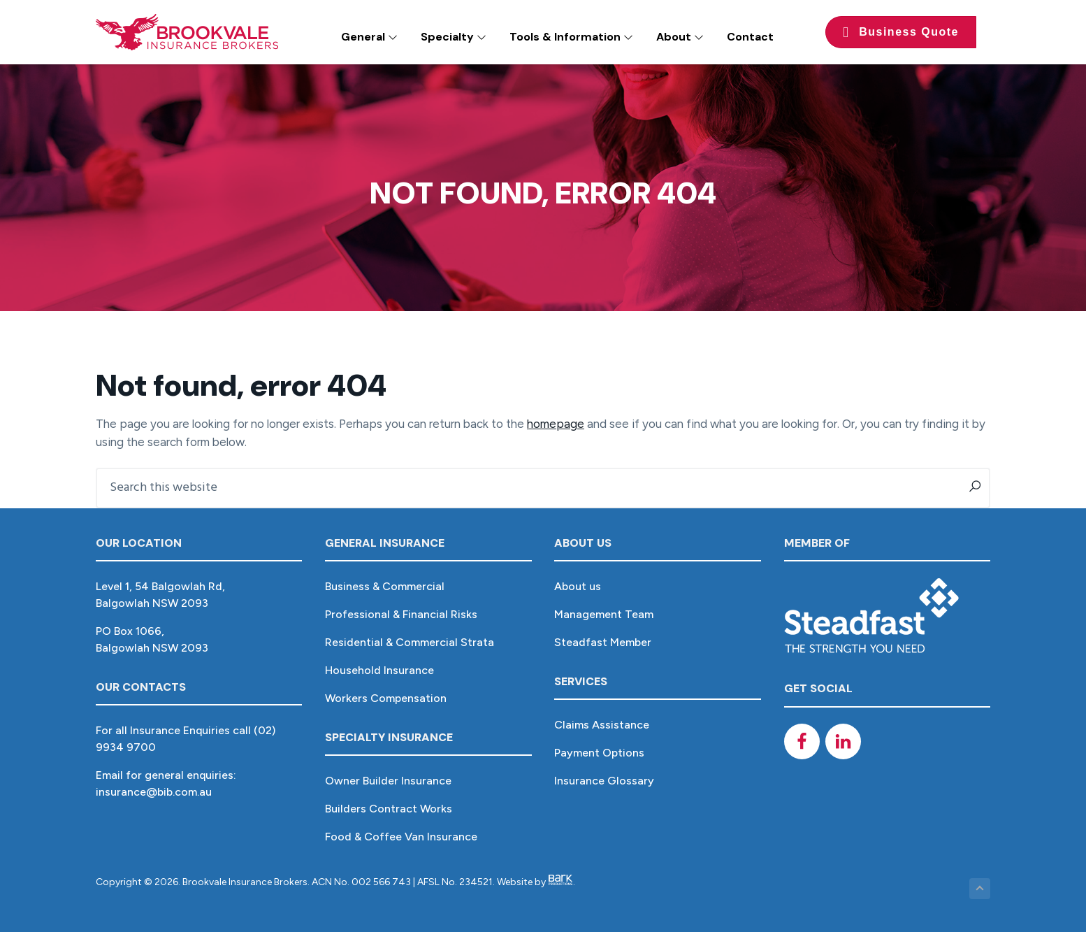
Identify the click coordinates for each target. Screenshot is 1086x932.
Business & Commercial (384, 586)
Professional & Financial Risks (401, 614)
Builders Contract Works (388, 808)
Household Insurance (379, 670)
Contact (750, 36)
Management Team (603, 614)
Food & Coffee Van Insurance (401, 836)
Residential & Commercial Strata (409, 642)
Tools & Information (571, 36)
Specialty (453, 36)
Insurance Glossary (604, 780)
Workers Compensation (386, 698)
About (680, 36)
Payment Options (599, 752)
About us (577, 586)
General (369, 36)
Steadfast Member (602, 642)
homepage (555, 424)
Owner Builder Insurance (388, 780)
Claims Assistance (601, 724)
